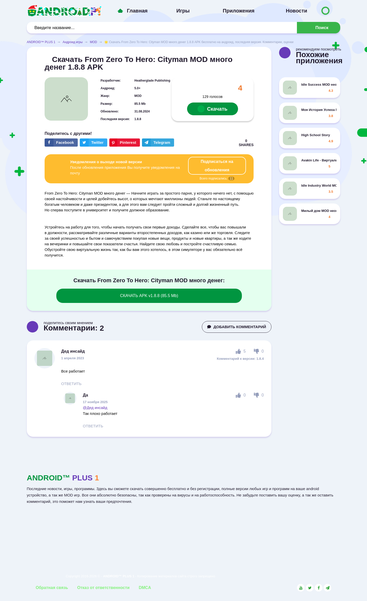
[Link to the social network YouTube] (301, 588)
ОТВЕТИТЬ (71, 383)
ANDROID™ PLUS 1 (41, 42)
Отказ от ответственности (103, 587)
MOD (93, 42)
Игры (183, 11)
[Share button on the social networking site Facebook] (61, 142)
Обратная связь (52, 587)
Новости (296, 11)
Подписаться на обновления (217, 165)
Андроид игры (73, 42)
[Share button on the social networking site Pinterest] (124, 142)
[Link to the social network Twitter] (309, 588)
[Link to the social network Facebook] (318, 588)
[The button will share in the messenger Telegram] (158, 142)
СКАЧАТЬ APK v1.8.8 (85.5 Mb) (149, 295)
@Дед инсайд (95, 407)
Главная (137, 11)
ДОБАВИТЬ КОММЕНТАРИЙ (236, 327)
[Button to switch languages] (325, 11)
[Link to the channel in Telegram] (327, 588)
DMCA (145, 587)
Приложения (238, 11)
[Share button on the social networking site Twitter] (93, 142)
